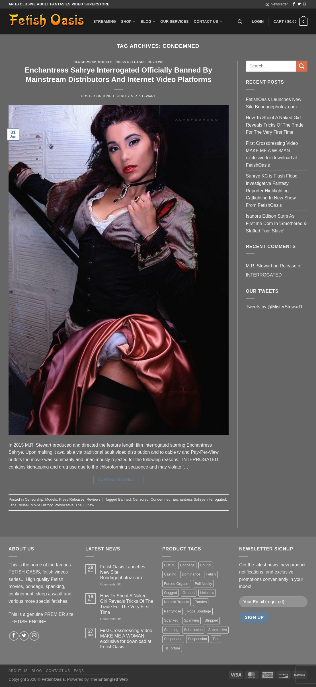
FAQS (79, 671)
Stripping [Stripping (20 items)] (171, 630)
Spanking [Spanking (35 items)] (191, 620)
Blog (148, 21)
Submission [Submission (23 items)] (193, 630)
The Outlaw (84, 505)
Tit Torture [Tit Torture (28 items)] (172, 648)
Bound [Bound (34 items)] (205, 565)
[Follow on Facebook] (294, 4)
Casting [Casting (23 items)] (170, 574)
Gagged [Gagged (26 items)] (170, 593)
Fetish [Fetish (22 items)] (211, 574)
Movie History (42, 505)
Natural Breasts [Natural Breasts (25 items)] (176, 602)
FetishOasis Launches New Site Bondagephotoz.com (273, 103)
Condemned (161, 499)
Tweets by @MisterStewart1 (274, 306)
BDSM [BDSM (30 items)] (169, 565)
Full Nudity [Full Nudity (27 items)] (203, 583)
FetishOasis (53, 679)
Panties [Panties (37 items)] (201, 602)
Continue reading (118, 480)
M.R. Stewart (143, 96)
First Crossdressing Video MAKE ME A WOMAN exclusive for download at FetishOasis (272, 154)
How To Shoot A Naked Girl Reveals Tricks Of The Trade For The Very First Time (274, 125)
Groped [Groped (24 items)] (188, 593)
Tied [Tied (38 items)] (216, 639)
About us (18, 671)
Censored (141, 499)
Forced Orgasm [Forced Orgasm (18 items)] (176, 583)
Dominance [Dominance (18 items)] (191, 574)
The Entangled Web (109, 679)
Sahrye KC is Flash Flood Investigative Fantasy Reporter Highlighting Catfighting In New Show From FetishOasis (271, 190)
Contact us (208, 21)
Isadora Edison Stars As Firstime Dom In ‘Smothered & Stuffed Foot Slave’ (276, 223)
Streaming (104, 21)
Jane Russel (18, 505)
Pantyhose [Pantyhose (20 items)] (172, 611)
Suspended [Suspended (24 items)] (173, 639)
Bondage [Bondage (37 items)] (187, 565)
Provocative (63, 505)
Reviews (156, 62)
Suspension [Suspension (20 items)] (197, 639)
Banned (124, 499)
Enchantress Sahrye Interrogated (199, 499)
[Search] (240, 21)
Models (105, 62)
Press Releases (129, 62)
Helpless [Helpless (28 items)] (207, 593)
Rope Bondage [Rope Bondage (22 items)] (199, 611)
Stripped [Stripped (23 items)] (211, 620)
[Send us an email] (304, 4)
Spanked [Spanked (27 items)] (171, 620)
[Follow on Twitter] (299, 4)
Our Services (174, 21)
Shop (128, 21)
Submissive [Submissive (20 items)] (217, 630)
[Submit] (301, 66)
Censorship (84, 62)
